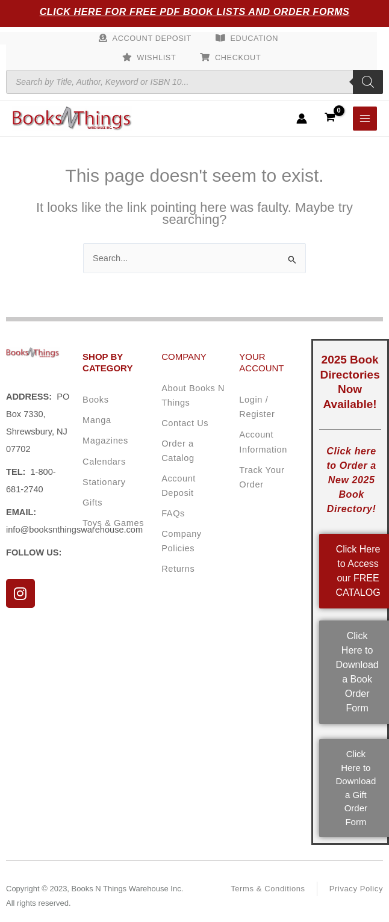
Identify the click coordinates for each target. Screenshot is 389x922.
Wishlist (156, 57)
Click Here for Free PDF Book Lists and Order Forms (195, 12)
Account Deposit (152, 38)
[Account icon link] (301, 118)
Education (255, 38)
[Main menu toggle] (365, 119)
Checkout (238, 57)
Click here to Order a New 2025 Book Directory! (351, 480)
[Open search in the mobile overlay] (194, 82)
